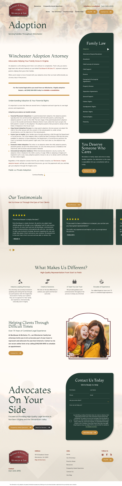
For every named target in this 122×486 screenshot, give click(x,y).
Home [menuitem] (48, 12)
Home (68, 454)
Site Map (69, 475)
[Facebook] (107, 455)
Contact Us (70, 472)
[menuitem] (96, 49)
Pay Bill (91, 12)
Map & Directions (40, 460)
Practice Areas (71, 461)
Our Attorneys (71, 458)
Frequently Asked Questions (52, 6)
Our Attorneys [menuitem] (56, 12)
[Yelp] (111, 455)
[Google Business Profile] (103, 455)
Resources (37, 6)
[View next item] (13, 250)
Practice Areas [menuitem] (68, 12)
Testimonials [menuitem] (79, 12)
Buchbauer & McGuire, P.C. (47, 68)
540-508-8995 (107, 6)
